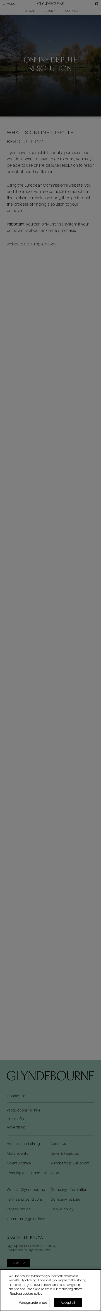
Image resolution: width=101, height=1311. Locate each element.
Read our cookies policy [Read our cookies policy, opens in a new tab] (26, 1293)
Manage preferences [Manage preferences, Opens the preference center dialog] (33, 1302)
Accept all (68, 1302)
